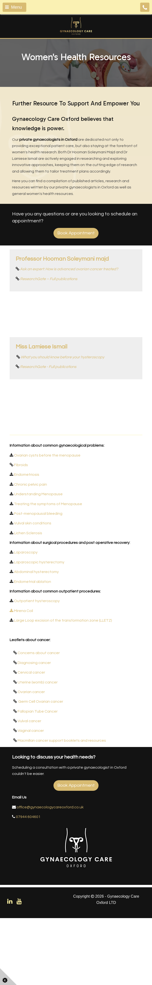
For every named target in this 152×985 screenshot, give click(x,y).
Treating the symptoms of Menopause (48, 571)
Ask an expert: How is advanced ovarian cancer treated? (69, 269)
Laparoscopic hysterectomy (39, 629)
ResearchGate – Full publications (48, 279)
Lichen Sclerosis (28, 600)
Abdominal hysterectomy (36, 639)
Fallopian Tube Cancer (38, 778)
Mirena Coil (22, 678)
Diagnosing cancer (34, 730)
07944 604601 (28, 884)
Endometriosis (26, 542)
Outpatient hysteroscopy (37, 668)
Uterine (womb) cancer (38, 749)
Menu (13, 7)
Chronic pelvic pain (30, 551)
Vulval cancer (29, 788)
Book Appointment (76, 233)
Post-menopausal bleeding (38, 580)
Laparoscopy (25, 619)
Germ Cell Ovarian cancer (40, 769)
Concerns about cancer (39, 720)
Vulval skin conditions (32, 590)
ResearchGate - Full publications (48, 400)
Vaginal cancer (31, 798)
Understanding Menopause (38, 561)
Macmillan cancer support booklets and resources (62, 807)
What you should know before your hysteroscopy (62, 391)
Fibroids (21, 532)
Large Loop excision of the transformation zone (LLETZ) (63, 687)
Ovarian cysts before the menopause (47, 522)
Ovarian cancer (31, 759)
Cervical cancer (31, 739)
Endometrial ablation (32, 648)
